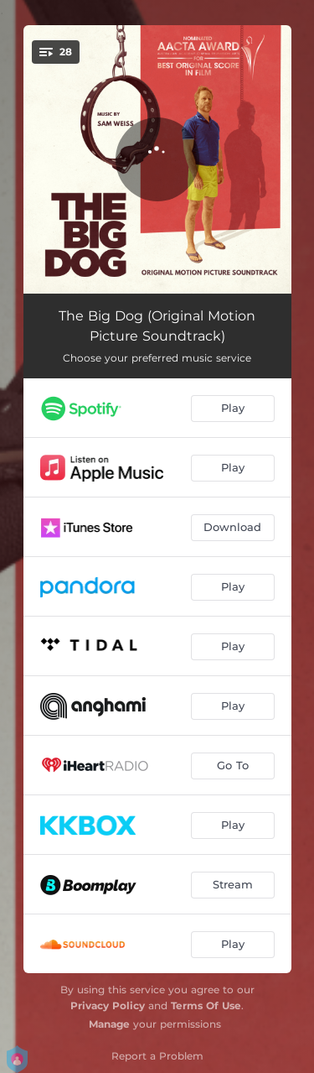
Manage (109, 1024)
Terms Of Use (206, 1005)
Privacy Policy (107, 1005)
